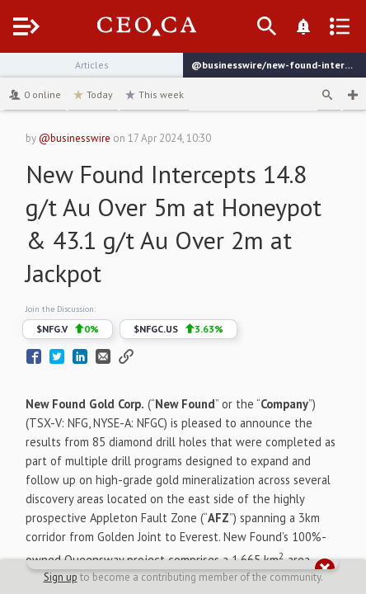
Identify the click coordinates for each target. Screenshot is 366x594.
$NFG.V (67, 329)
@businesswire (74, 138)
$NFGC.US (178, 329)
